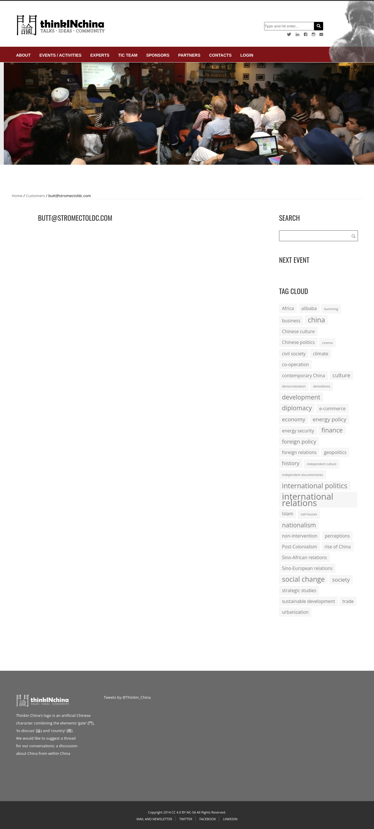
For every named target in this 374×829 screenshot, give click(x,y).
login (246, 55)
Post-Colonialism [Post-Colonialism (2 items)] (299, 546)
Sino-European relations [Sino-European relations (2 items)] (307, 568)
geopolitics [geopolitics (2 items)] (335, 452)
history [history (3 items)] (290, 463)
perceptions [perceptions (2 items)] (337, 536)
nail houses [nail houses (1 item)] (309, 514)
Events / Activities (60, 55)
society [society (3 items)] (341, 579)
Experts (99, 55)
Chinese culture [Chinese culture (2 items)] (298, 331)
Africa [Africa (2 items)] (288, 308)
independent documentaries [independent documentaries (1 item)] (302, 475)
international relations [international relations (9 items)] (307, 500)
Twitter (185, 819)
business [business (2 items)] (291, 320)
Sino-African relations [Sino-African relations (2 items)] (304, 557)
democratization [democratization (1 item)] (294, 386)
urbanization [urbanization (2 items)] (295, 612)
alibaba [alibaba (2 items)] (309, 308)
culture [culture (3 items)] (341, 375)
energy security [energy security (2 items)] (298, 430)
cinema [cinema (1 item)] (327, 343)
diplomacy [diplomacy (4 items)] (297, 408)
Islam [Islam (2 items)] (287, 513)
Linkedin (230, 819)
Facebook (207, 819)
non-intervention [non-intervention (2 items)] (299, 536)
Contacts (220, 55)
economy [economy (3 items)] (293, 419)
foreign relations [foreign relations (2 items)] (299, 452)
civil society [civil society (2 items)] (294, 353)
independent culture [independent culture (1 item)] (321, 464)
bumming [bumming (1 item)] (331, 309)
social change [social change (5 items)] (303, 579)
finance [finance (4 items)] (332, 430)
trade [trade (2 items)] (348, 601)
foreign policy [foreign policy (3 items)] (299, 441)
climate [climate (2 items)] (320, 353)
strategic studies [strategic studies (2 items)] (299, 590)
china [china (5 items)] (316, 319)
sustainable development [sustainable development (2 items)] (308, 601)
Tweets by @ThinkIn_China (127, 697)
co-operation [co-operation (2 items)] (295, 364)
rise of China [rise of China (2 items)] (338, 546)
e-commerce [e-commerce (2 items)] (332, 408)
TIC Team (127, 55)
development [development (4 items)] (301, 397)
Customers (35, 195)
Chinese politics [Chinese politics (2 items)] (298, 342)
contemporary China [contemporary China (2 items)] (303, 375)
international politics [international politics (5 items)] (314, 485)
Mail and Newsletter (154, 819)
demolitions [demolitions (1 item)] (321, 386)
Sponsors (157, 55)
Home (17, 195)
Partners (189, 55)
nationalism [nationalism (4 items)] (299, 525)
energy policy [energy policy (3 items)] (329, 419)
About (23, 55)
